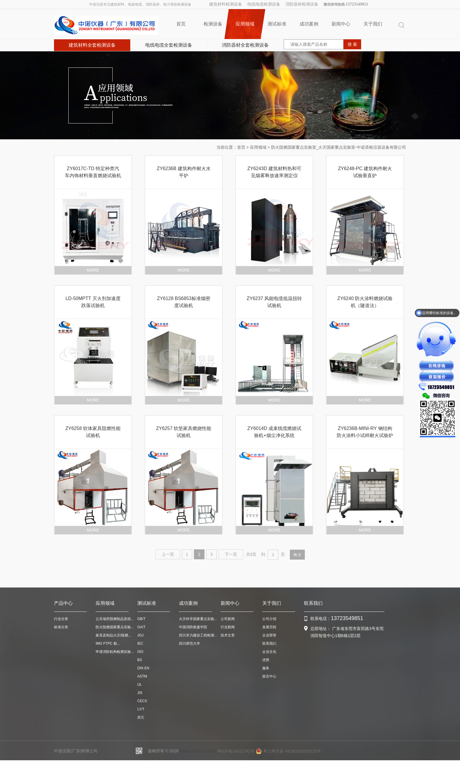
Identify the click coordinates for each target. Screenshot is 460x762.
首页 (181, 23)
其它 (140, 717)
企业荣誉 (269, 635)
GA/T (141, 627)
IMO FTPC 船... (108, 643)
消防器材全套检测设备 (245, 45)
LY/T (140, 709)
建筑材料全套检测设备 (92, 45)
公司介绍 (269, 619)
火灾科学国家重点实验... (198, 619)
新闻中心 (341, 23)
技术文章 (228, 635)
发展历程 (269, 627)
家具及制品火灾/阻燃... (113, 635)
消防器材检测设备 (301, 4)
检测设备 (213, 23)
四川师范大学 (189, 643)
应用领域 (245, 24)
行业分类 (61, 619)
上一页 (168, 554)
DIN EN (143, 668)
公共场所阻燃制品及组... (115, 619)
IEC (140, 643)
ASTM (142, 676)
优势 (265, 660)
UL (139, 685)
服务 (265, 668)
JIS (139, 693)
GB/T (141, 619)
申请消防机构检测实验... (115, 652)
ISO (140, 652)
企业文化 (269, 652)
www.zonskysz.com (197, 751)
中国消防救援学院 (193, 627)
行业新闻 (228, 627)
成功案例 (309, 23)
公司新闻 (228, 619)
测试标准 (277, 23)
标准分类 (61, 627)
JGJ (140, 635)
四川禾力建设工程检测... (198, 635)
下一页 (231, 554)
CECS (142, 701)
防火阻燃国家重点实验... (115, 627)
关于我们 (372, 23)
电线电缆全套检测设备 (168, 45)
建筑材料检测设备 (225, 4)
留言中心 (269, 676)
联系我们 (269, 643)
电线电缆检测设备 (263, 4)
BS (139, 660)
